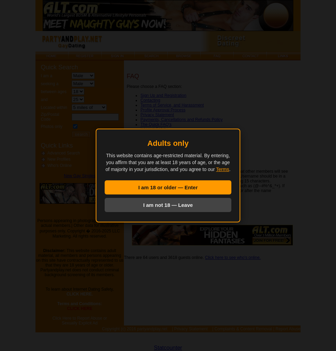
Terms (222, 169)
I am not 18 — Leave (168, 205)
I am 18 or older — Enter (168, 187)
